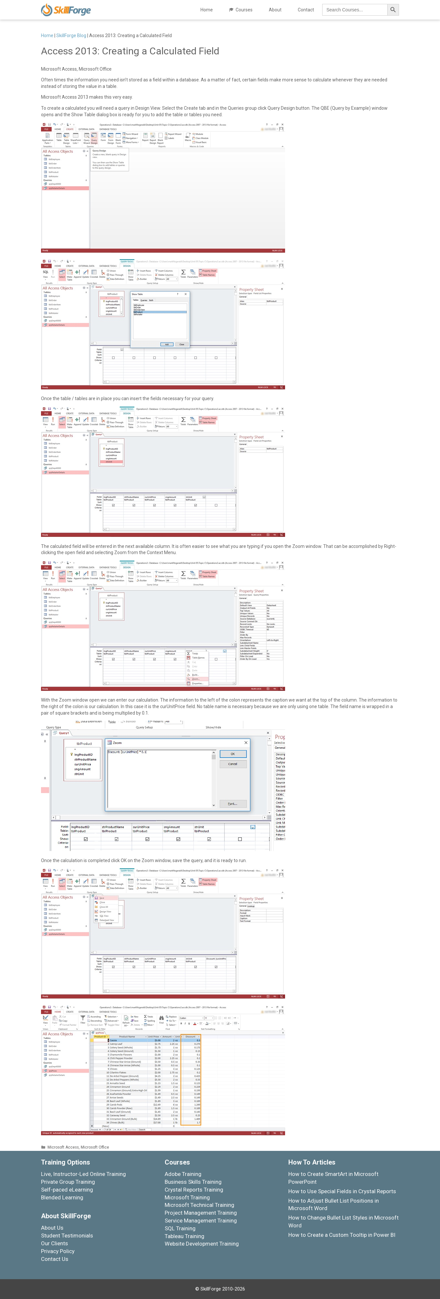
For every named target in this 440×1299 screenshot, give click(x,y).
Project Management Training (201, 1212)
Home (206, 9)
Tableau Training (184, 1236)
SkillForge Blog (71, 35)
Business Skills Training (193, 1182)
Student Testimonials (67, 1235)
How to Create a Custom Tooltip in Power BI (341, 1235)
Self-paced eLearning (67, 1189)
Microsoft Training (187, 1197)
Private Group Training (68, 1182)
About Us (52, 1227)
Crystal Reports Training (194, 1189)
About (275, 9)
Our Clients (54, 1243)
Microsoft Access (63, 1147)
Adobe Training (183, 1174)
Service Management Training (201, 1220)
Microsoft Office (95, 1147)
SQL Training (180, 1228)
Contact (306, 9)
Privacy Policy (58, 1251)
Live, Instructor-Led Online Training (83, 1174)
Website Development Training (202, 1243)
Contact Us (54, 1259)
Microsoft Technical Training (199, 1205)
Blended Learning (62, 1197)
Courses (244, 9)
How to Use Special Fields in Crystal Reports (342, 1191)
